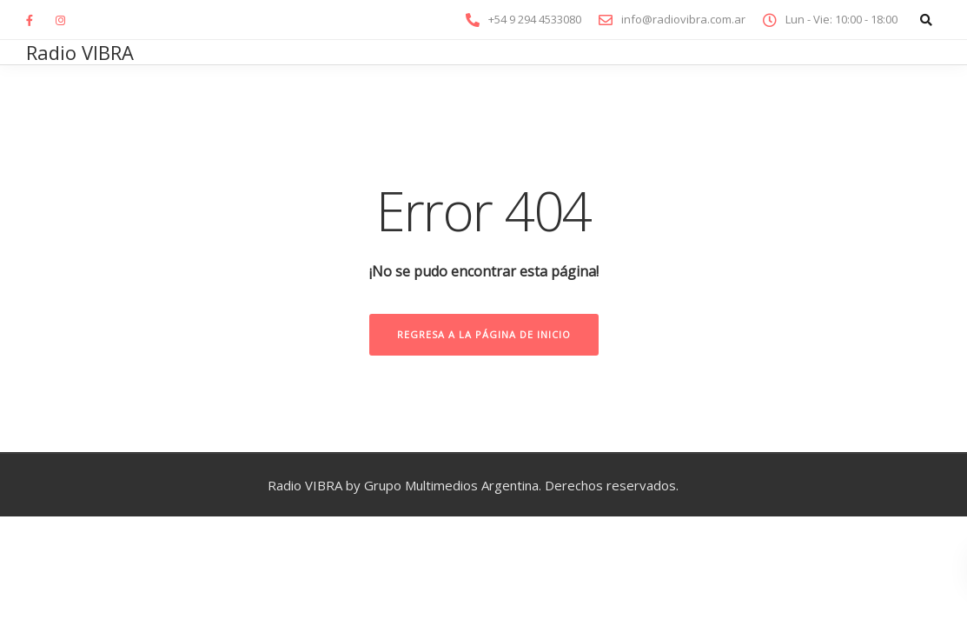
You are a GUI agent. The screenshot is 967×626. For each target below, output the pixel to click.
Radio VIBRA (80, 52)
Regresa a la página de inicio (484, 334)
